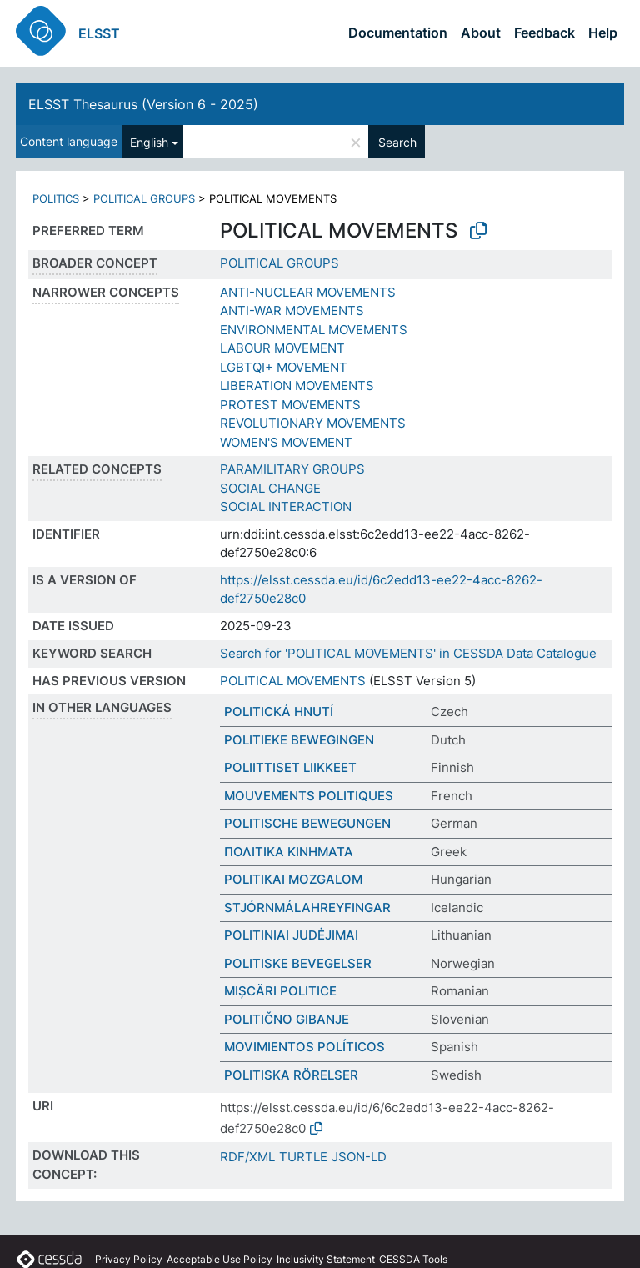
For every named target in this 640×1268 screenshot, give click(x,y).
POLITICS (55, 198)
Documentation (398, 32)
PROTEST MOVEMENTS (290, 405)
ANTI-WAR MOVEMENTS (292, 310)
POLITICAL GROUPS (144, 198)
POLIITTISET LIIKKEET (290, 767)
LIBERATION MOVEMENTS (297, 385)
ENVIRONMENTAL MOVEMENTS (314, 330)
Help (603, 32)
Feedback (544, 32)
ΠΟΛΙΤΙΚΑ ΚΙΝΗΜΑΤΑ (288, 852)
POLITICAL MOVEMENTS (293, 681)
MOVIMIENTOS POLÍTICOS (304, 1047)
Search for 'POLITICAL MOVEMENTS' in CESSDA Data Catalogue (408, 653)
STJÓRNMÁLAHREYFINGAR (307, 907)
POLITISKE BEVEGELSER (298, 963)
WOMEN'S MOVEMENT (286, 442)
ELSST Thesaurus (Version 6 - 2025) (143, 104)
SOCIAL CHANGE (270, 488)
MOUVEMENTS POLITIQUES (308, 796)
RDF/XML (247, 1157)
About (481, 32)
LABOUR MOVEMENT (282, 348)
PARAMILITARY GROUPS (292, 469)
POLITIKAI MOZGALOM (293, 879)
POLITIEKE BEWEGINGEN (299, 740)
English (149, 142)
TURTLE (303, 1157)
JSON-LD (359, 1157)
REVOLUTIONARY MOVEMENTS (313, 423)
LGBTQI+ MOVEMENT (284, 367)
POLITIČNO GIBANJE (286, 1019)
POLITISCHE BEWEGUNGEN (307, 823)
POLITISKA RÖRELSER (291, 1075)
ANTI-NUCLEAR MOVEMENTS (308, 292)
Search (397, 142)
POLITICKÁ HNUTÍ (278, 711)
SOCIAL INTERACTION (286, 506)
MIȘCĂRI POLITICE (280, 991)
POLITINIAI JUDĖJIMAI (291, 935)
